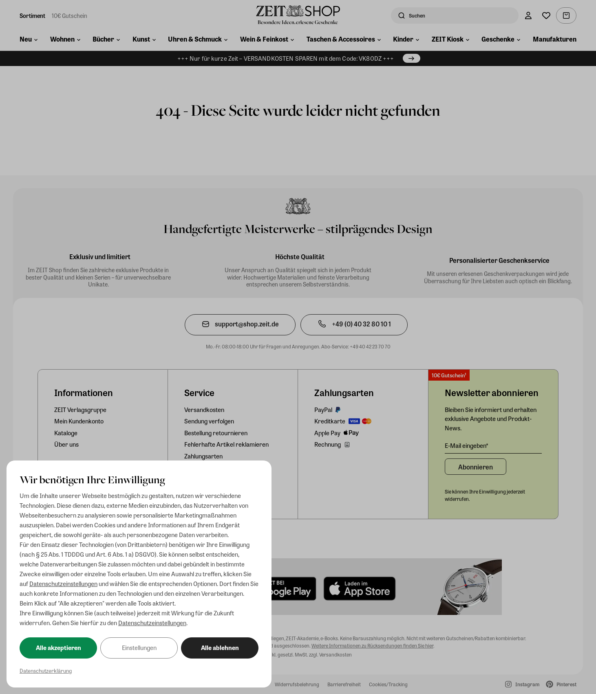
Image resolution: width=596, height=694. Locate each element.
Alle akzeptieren (58, 647)
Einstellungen (139, 647)
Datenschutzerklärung (46, 670)
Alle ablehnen (220, 647)
